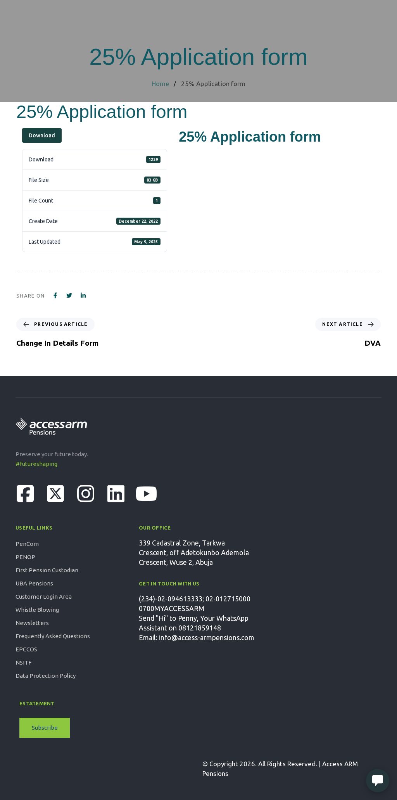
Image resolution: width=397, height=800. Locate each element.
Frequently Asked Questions (53, 636)
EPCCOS (26, 649)
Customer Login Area (44, 596)
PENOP (25, 557)
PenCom (27, 543)
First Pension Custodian (47, 570)
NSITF (23, 662)
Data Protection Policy (46, 675)
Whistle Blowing (37, 609)
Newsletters (32, 623)
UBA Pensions (34, 583)
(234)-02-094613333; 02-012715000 (194, 599)
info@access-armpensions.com (206, 637)
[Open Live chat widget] (377, 780)
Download (42, 135)
